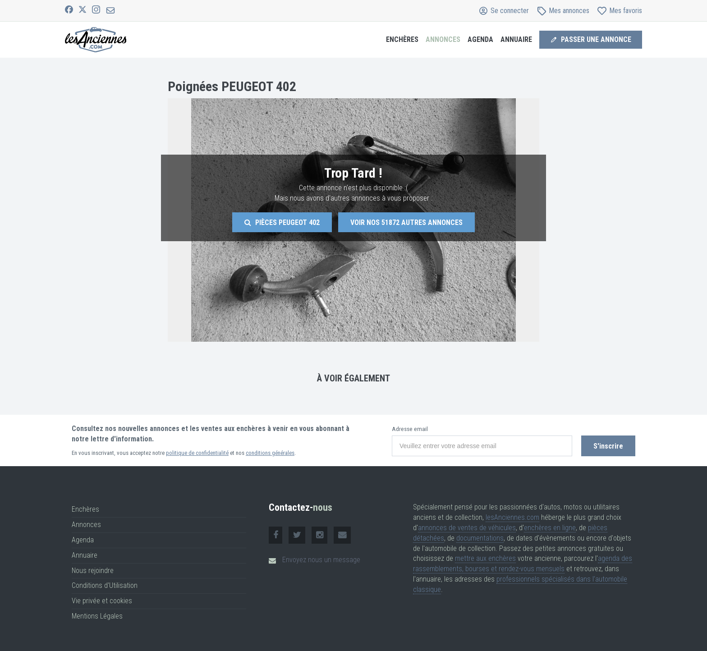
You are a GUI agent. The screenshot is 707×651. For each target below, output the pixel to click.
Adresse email (410, 429)
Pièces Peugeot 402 (282, 222)
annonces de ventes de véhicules (467, 527)
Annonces (443, 39)
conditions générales (270, 452)
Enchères (402, 39)
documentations (480, 538)
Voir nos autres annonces (406, 222)
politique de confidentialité (197, 452)
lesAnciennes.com (512, 517)
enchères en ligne (550, 527)
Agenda (480, 39)
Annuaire (516, 39)
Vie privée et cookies (102, 600)
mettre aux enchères (485, 558)
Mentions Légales (97, 616)
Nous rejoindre (93, 570)
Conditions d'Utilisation (105, 585)
